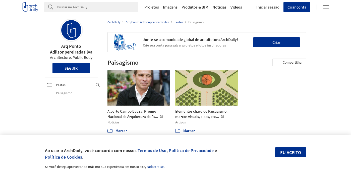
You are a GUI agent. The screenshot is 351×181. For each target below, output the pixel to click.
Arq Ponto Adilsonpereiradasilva (71, 49)
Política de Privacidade (191, 150)
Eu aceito (290, 152)
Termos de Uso (152, 150)
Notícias (219, 7)
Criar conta (296, 7)
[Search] (97, 7)
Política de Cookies (63, 157)
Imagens (170, 7)
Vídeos (236, 7)
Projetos (151, 7)
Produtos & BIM (195, 7)
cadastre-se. (155, 166)
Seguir (71, 68)
